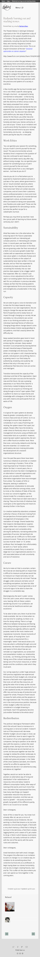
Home (3, 1)
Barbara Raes (23, 26)
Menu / (19, 8)
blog (8, 1)
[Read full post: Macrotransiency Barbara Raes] (10, 906)
